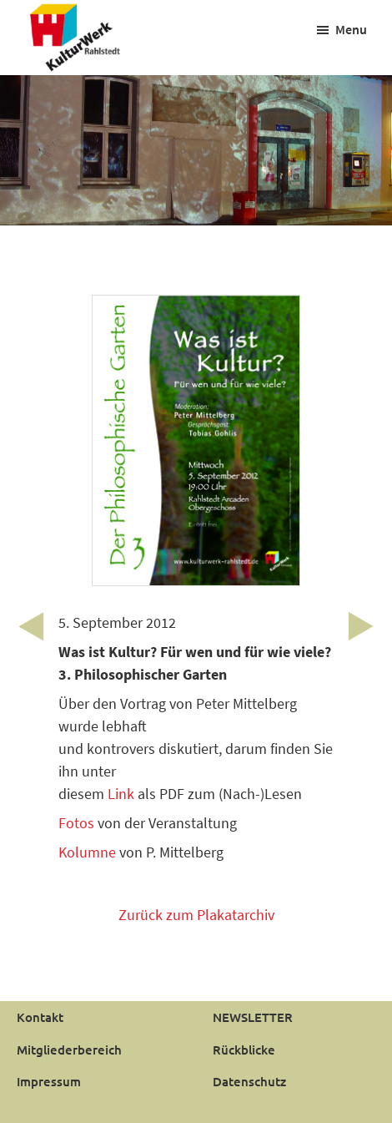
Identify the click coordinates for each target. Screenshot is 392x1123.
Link (121, 793)
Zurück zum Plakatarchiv (196, 914)
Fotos (76, 822)
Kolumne (88, 852)
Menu (351, 29)
